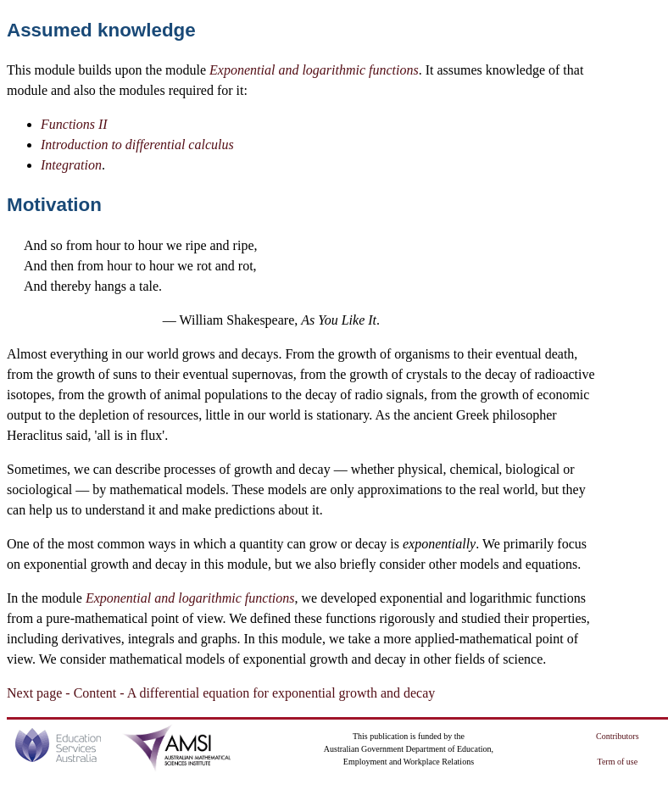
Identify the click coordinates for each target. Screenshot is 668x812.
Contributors (617, 736)
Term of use (618, 761)
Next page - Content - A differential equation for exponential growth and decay (221, 693)
